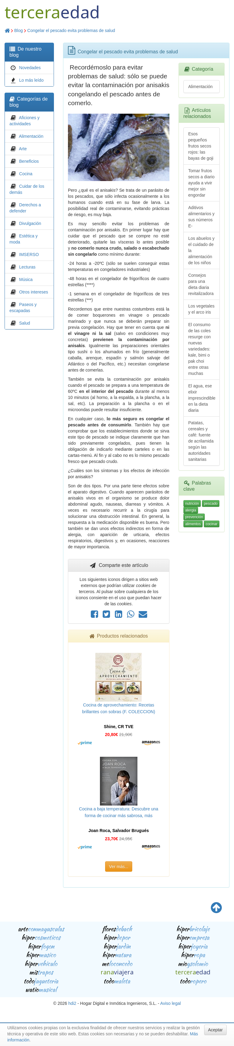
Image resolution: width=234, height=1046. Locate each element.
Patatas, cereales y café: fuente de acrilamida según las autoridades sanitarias (201, 441)
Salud (24, 323)
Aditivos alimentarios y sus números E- (201, 216)
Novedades (30, 67)
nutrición (192, 503)
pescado (211, 503)
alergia (190, 510)
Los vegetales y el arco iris (201, 309)
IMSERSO (29, 254)
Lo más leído (31, 80)
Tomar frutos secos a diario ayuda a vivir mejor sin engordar (201, 182)
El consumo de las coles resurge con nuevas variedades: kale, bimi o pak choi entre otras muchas (199, 349)
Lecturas (27, 267)
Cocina (26, 173)
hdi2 (72, 1003)
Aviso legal (170, 1003)
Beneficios (29, 161)
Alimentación (31, 136)
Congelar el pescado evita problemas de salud (71, 30)
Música (26, 279)
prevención (194, 517)
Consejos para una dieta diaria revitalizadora (201, 284)
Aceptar (215, 1029)
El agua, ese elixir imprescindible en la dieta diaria (201, 398)
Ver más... (118, 866)
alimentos (193, 524)
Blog (18, 30)
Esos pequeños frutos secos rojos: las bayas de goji (201, 146)
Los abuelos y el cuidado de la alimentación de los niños (201, 250)
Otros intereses (33, 292)
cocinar (212, 524)
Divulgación (30, 223)
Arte (23, 148)
